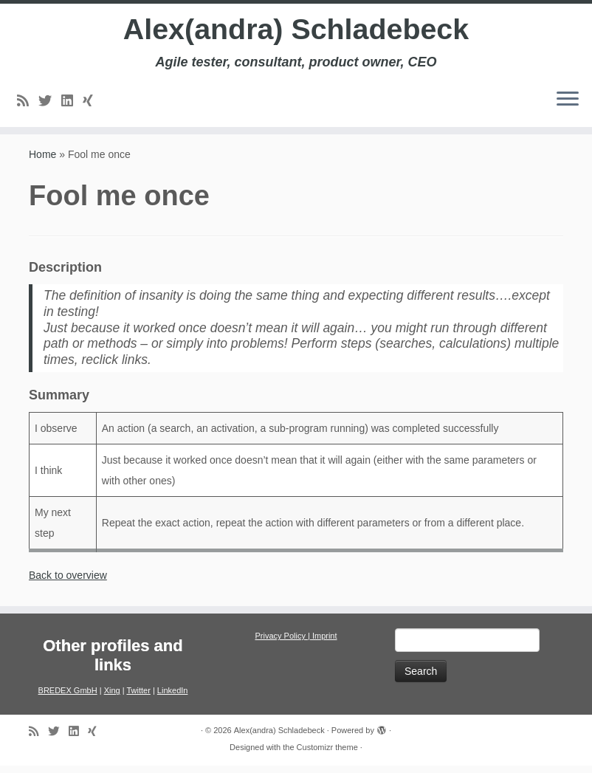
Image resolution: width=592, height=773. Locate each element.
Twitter (138, 697)
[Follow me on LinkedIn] (72, 102)
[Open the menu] (568, 101)
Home (42, 162)
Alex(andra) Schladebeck (296, 29)
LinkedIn (172, 697)
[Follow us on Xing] (93, 102)
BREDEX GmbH (67, 697)
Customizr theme (327, 754)
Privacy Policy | (283, 643)
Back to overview (68, 582)
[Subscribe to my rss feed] (27, 102)
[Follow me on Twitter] (49, 102)
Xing (112, 697)
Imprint (324, 643)
